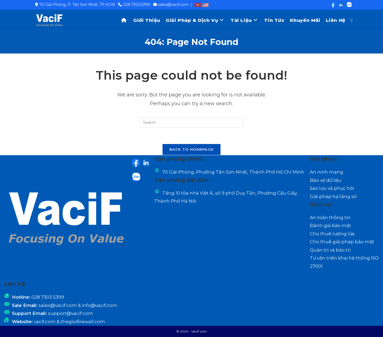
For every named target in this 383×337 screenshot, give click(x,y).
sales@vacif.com (173, 4)
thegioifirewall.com (83, 321)
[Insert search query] (191, 122)
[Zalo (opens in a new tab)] (348, 4)
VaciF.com (199, 331)
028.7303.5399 (136, 4)
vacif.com (45, 321)
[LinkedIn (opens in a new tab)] (341, 4)
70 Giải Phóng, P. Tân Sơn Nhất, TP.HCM (77, 4)
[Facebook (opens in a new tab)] (333, 4)
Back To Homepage (191, 149)
